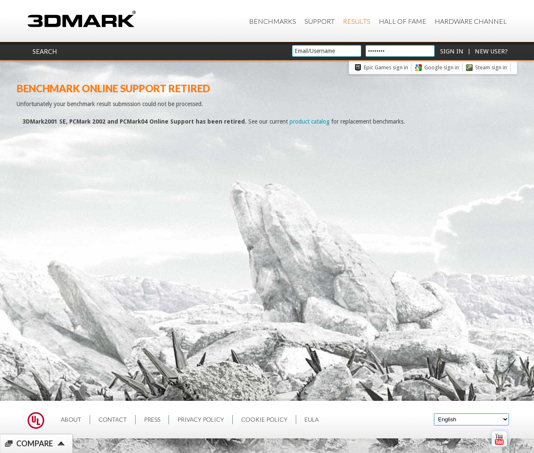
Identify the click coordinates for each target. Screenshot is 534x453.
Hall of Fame (402, 21)
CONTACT (112, 419)
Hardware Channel (471, 21)
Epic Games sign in (386, 67)
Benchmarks (272, 21)
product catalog (310, 121)
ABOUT (71, 419)
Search (45, 51)
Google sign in (441, 67)
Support (320, 21)
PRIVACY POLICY (200, 419)
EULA (312, 419)
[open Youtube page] (499, 448)
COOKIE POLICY (264, 419)
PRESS (152, 419)
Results (356, 21)
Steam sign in (491, 67)
